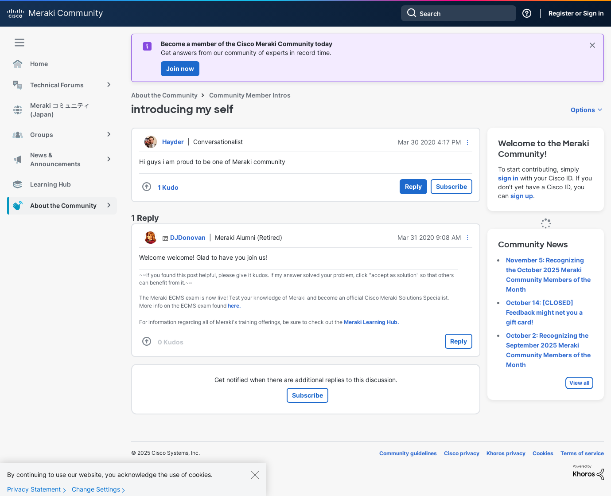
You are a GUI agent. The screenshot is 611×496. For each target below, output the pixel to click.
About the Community (164, 95)
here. (234, 305)
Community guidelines (408, 453)
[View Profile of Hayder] (173, 141)
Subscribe (451, 186)
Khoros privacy (505, 453)
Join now (180, 68)
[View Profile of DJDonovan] (188, 237)
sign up (521, 195)
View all (579, 382)
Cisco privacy (461, 453)
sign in (508, 178)
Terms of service (582, 453)
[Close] (254, 480)
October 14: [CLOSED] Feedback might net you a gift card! (544, 312)
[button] (467, 142)
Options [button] (583, 109)
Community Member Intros (250, 95)
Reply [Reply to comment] (458, 341)
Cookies (543, 453)
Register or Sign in (576, 13)
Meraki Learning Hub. (371, 322)
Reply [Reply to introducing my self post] (413, 186)
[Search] (458, 13)
